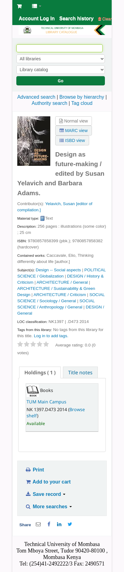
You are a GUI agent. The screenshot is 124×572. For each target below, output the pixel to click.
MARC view (74, 130)
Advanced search (36, 97)
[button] (19, 6)
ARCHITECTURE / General (62, 282)
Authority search (49, 103)
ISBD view (72, 140)
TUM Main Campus (46, 402)
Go (61, 81)
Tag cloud (82, 103)
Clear (105, 18)
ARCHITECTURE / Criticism (60, 294)
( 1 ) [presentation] (40, 372)
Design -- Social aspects (58, 270)
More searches (48, 506)
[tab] (40, 372)
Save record (45, 494)
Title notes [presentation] (80, 372)
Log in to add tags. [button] (51, 335)
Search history (76, 18)
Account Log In (37, 18)
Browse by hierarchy (82, 97)
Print (34, 469)
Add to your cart (48, 481)
